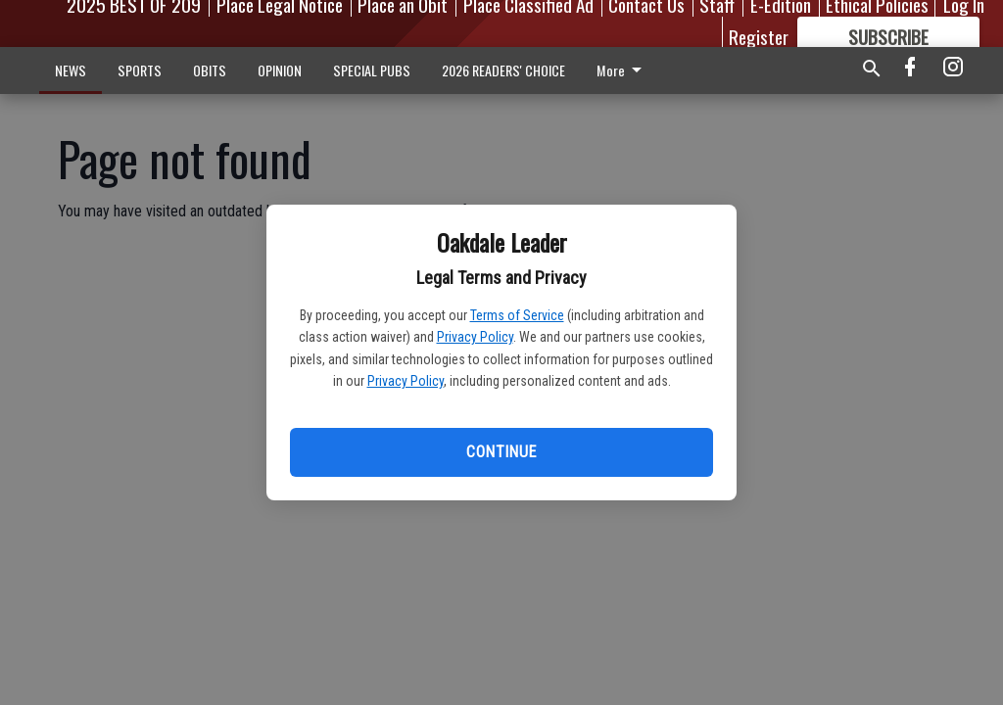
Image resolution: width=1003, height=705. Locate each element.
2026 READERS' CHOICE (503, 70)
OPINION (280, 70)
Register (758, 36)
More (622, 70)
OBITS (209, 70)
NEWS (70, 70)
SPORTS (140, 70)
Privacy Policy (475, 337)
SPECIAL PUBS (371, 70)
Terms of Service (517, 315)
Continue (501, 452)
